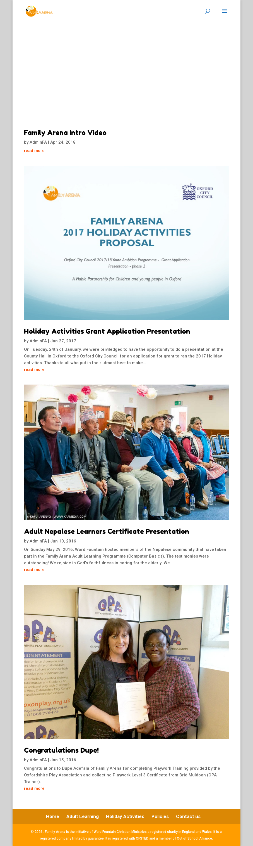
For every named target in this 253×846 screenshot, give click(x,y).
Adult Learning (82, 816)
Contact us (188, 816)
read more (34, 150)
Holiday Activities (125, 816)
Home (52, 816)
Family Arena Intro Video (65, 133)
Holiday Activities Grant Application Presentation (107, 331)
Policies (160, 816)
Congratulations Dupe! (61, 750)
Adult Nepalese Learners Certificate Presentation (106, 531)
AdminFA (38, 142)
